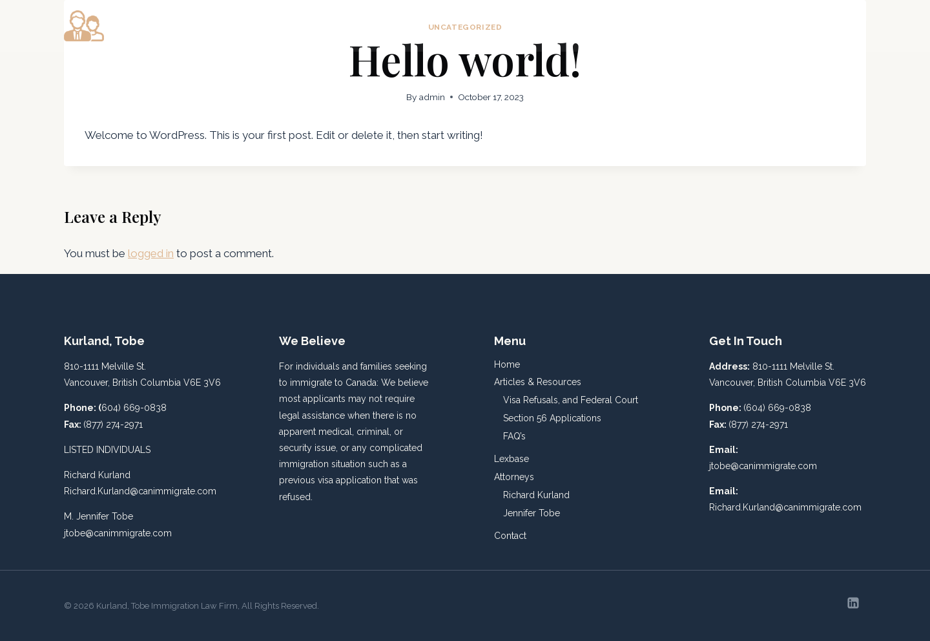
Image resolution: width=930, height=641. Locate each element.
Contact (838, 25)
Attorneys (514, 477)
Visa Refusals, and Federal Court (570, 400)
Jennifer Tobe (531, 513)
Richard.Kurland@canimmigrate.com (140, 491)
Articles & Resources (537, 382)
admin (432, 97)
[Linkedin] (853, 603)
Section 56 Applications (552, 418)
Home (517, 25)
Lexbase (704, 25)
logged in (151, 253)
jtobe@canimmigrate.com (118, 533)
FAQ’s (514, 436)
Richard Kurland (536, 495)
